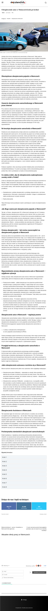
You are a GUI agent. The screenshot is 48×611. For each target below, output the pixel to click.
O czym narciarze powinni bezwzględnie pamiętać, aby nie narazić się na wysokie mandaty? (36, 529)
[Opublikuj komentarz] (39, 572)
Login (44, 565)
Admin (3, 12)
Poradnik (8, 18)
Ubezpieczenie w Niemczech (17, 18)
